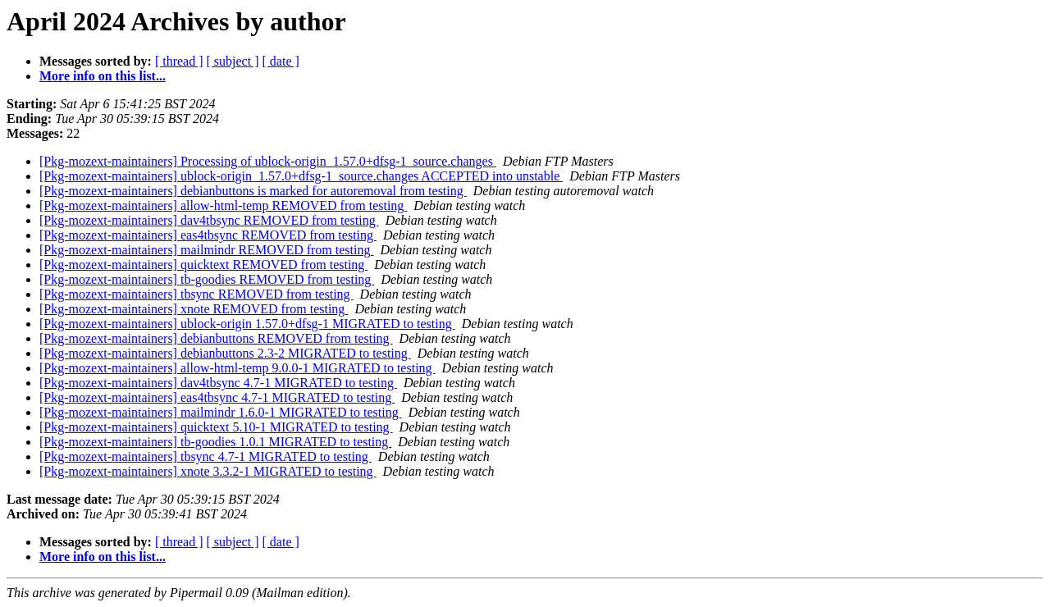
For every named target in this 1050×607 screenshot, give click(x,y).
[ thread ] (179, 61)
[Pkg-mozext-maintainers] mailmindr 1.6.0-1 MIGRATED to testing (220, 412)
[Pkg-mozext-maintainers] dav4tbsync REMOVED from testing (209, 220)
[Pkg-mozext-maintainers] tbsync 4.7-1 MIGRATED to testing (205, 456)
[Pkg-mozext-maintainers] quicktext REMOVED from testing (203, 265)
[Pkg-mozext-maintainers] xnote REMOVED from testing (193, 309)
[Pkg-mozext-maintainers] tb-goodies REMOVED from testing (206, 279)
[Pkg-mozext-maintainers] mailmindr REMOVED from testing (206, 250)
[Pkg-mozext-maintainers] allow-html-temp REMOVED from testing (223, 205)
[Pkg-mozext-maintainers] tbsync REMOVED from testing (196, 294)
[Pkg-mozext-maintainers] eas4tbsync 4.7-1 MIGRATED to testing (217, 397)
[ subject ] (233, 61)
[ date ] (280, 61)
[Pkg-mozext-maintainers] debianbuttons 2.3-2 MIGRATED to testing (225, 353)
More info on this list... (102, 76)
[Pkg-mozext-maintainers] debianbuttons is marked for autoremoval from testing (253, 191)
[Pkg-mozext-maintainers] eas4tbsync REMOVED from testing (208, 235)
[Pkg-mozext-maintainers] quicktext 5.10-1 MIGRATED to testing (216, 427)
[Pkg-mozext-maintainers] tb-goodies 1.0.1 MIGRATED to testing (215, 442)
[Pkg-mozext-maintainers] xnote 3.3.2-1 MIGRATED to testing (208, 471)
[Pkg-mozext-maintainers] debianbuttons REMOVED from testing (216, 338)
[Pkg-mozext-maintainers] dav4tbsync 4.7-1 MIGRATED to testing (218, 383)
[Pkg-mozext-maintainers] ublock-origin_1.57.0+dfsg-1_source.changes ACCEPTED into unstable (301, 176)
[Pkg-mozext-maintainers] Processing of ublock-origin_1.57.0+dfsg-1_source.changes (267, 161)
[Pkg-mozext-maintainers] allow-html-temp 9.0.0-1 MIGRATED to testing (237, 368)
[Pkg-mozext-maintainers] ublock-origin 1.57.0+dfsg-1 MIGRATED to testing (247, 324)
